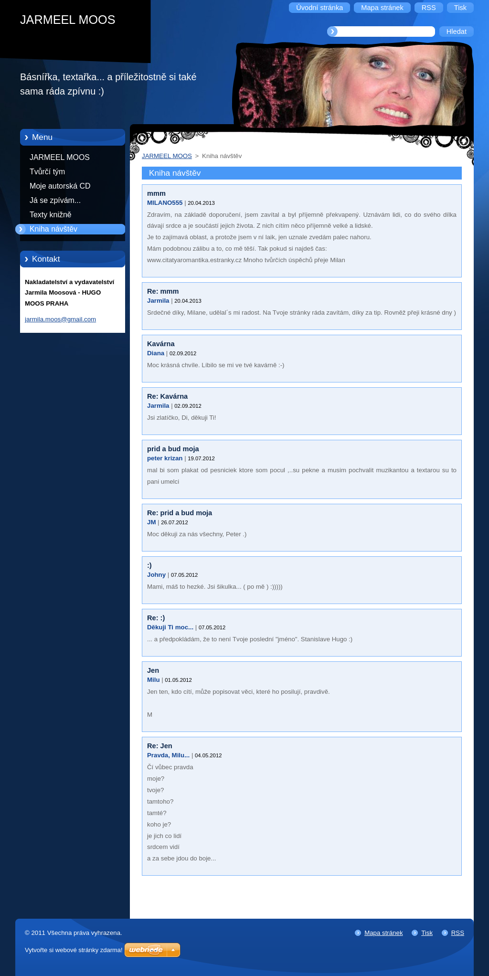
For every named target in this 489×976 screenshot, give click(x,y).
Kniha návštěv (53, 229)
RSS (457, 932)
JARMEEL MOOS (60, 157)
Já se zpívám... (55, 200)
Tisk (427, 932)
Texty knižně (51, 215)
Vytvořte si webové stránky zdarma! (74, 950)
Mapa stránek (383, 932)
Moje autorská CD (60, 186)
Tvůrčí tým (47, 172)
